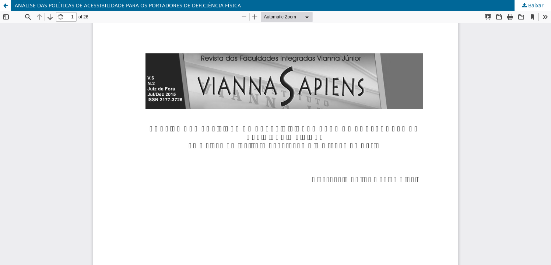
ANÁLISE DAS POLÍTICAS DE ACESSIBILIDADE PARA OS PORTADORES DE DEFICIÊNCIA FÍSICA (128, 5)
